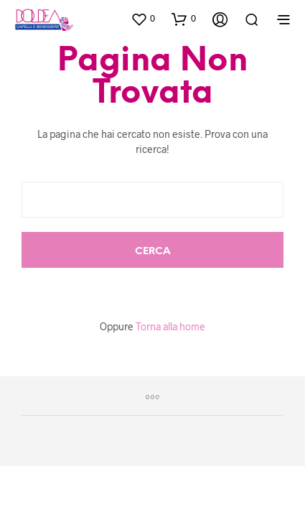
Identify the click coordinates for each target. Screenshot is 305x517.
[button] (143, 18)
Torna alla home (170, 326)
